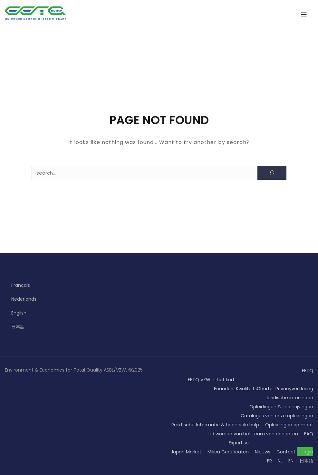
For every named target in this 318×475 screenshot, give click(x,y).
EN (291, 461)
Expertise (239, 443)
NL (280, 461)
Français (20, 285)
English (18, 313)
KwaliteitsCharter (255, 388)
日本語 (18, 327)
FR (269, 461)
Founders (224, 388)
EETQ (307, 370)
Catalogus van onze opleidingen (277, 415)
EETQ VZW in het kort (211, 379)
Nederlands (23, 299)
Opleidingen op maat (289, 425)
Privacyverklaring (294, 388)
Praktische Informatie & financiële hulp (215, 425)
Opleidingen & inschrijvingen (281, 406)
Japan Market (186, 452)
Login (307, 452)
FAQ (308, 434)
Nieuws (262, 452)
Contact (285, 452)
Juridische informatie (289, 397)
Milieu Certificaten (228, 452)
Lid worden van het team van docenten (253, 434)
